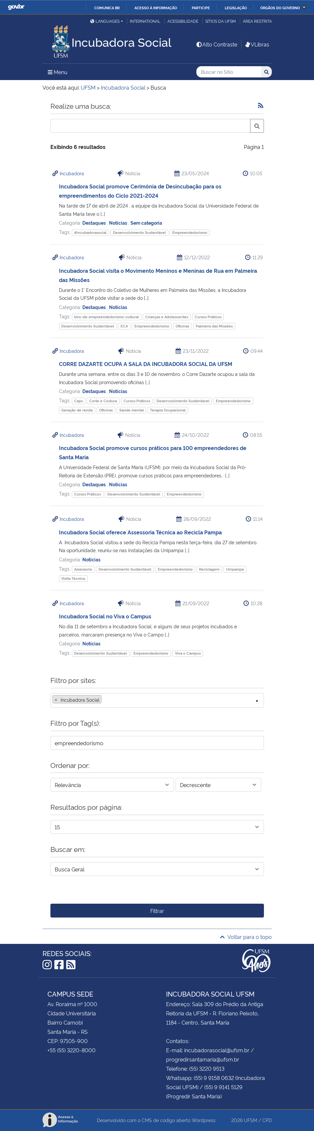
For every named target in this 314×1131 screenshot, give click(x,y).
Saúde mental (131, 410)
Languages (105, 21)
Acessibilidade (182, 21)
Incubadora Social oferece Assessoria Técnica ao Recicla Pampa (140, 532)
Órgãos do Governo (280, 7)
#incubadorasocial (90, 232)
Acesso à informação (155, 7)
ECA (124, 326)
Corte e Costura (103, 400)
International (145, 21)
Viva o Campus (188, 653)
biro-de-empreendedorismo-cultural (106, 316)
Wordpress (203, 1120)
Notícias (118, 222)
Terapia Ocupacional (168, 410)
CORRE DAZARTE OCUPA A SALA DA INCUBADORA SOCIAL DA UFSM (145, 363)
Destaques (94, 222)
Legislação (236, 7)
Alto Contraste (216, 44)
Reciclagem (209, 569)
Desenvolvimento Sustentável (139, 232)
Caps (78, 400)
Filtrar (157, 910)
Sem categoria (146, 222)
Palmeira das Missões (214, 326)
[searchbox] (105, 699)
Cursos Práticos (208, 316)
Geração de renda (77, 410)
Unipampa (235, 569)
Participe (201, 7)
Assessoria (83, 569)
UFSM (250, 1120)
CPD (267, 1120)
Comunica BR (107, 7)
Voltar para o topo (246, 936)
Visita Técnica (73, 578)
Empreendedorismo (189, 232)
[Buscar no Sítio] (229, 72)
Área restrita (257, 21)
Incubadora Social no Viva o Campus (105, 616)
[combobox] (157, 700)
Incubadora (72, 173)
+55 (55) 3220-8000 (71, 1050)
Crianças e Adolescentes (166, 316)
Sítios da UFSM (220, 21)
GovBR (16, 7)
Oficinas (182, 326)
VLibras (256, 44)
